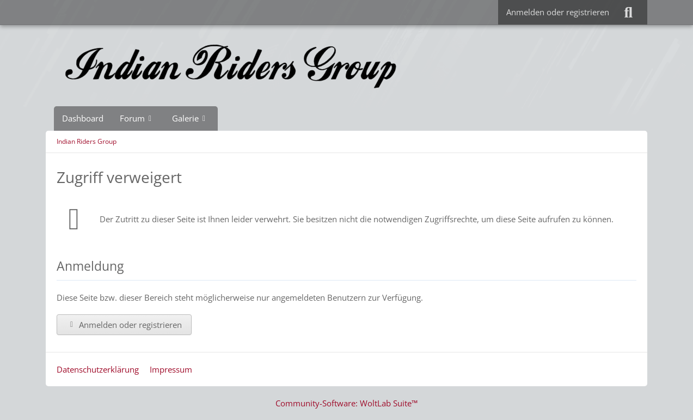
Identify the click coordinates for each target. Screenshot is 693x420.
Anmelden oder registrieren (557, 12)
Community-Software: (346, 403)
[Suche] (628, 12)
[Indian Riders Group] (347, 65)
